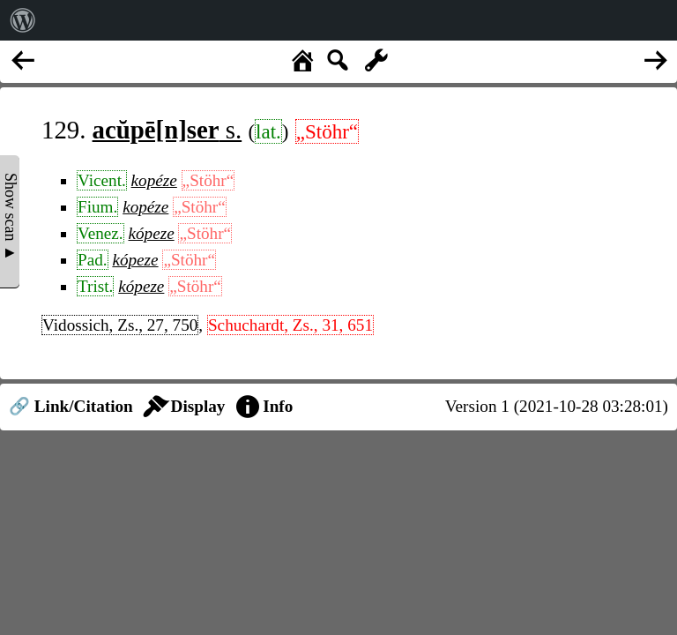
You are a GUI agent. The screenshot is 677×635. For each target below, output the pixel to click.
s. (167, 130)
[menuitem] (23, 20)
